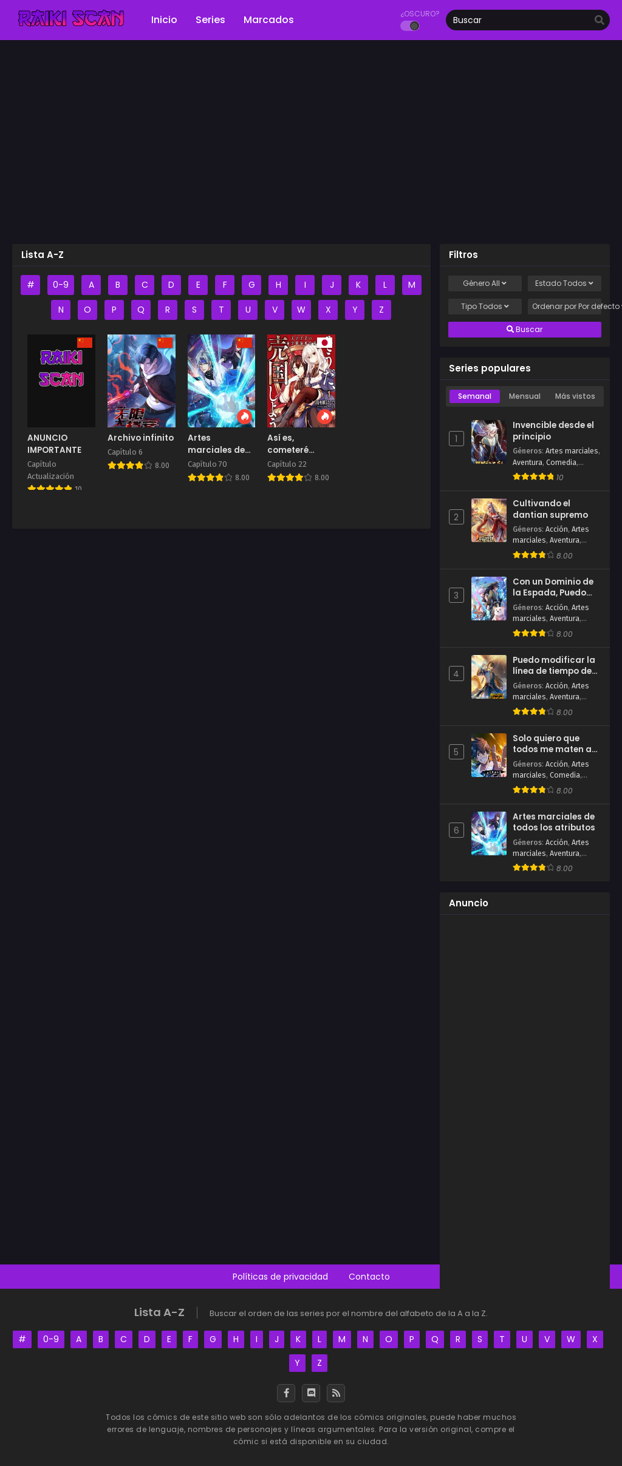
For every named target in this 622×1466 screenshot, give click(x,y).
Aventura (527, 462)
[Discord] (311, 1393)
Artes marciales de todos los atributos (554, 823)
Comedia (561, 462)
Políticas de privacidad (280, 1277)
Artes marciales (571, 451)
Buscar (524, 329)
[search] (599, 21)
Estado (564, 283)
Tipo (485, 306)
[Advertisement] (311, 146)
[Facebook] (286, 1393)
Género (485, 283)
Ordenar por (566, 306)
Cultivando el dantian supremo (550, 509)
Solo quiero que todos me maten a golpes (552, 744)
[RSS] (336, 1393)
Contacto (369, 1277)
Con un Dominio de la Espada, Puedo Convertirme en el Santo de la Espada (554, 588)
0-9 (61, 285)
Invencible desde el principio (553, 431)
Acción (556, 529)
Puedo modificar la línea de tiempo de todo (554, 666)
